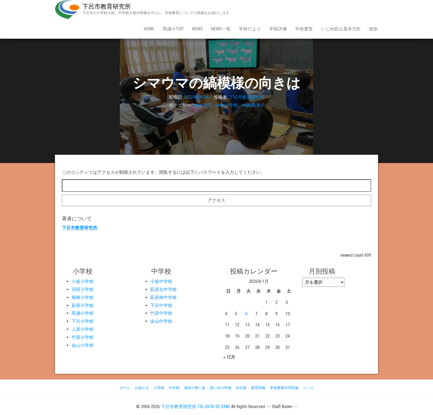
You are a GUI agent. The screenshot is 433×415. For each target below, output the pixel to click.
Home (149, 28)
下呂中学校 (161, 305)
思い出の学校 (220, 388)
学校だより (250, 28)
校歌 (373, 28)
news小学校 (226, 105)
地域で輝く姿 (194, 388)
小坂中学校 (161, 281)
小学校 (159, 388)
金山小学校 (83, 345)
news (197, 28)
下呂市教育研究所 (106, 6)
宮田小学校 (83, 289)
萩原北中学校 (163, 289)
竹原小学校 (83, 337)
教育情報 (258, 388)
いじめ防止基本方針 (341, 28)
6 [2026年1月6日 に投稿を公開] (246, 313)
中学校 (174, 388)
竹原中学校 (161, 313)
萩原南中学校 (163, 297)
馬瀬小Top (173, 28)
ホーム (125, 388)
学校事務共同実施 (284, 388)
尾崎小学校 (83, 297)
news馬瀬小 (253, 105)
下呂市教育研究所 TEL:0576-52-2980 (195, 406)
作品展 (241, 388)
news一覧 (221, 28)
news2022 (202, 105)
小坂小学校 (83, 281)
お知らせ (142, 388)
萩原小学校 (83, 305)
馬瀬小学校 (83, 313)
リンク (308, 388)
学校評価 (278, 28)
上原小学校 (83, 329)
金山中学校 (161, 321)
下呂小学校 (83, 321)
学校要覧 (304, 28)
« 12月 (229, 357)
